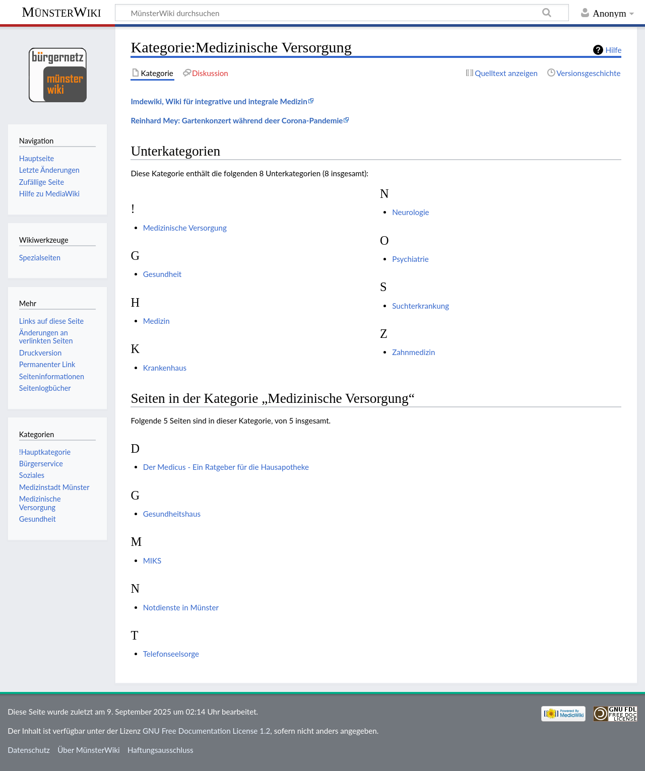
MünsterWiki (61, 12)
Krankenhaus (164, 367)
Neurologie (410, 212)
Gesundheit (162, 273)
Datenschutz (29, 749)
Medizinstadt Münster (54, 487)
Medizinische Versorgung (185, 227)
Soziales (31, 475)
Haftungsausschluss (160, 749)
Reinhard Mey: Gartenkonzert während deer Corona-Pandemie (237, 120)
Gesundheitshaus (172, 513)
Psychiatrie (410, 258)
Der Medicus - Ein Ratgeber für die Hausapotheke (226, 466)
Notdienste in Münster (181, 607)
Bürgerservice (41, 463)
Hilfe (614, 49)
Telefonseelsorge (171, 653)
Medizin (156, 320)
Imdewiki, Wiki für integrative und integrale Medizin (219, 101)
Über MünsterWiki (88, 749)
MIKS (152, 560)
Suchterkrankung (420, 305)
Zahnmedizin (413, 352)
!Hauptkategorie (45, 452)
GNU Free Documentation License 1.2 (206, 730)
